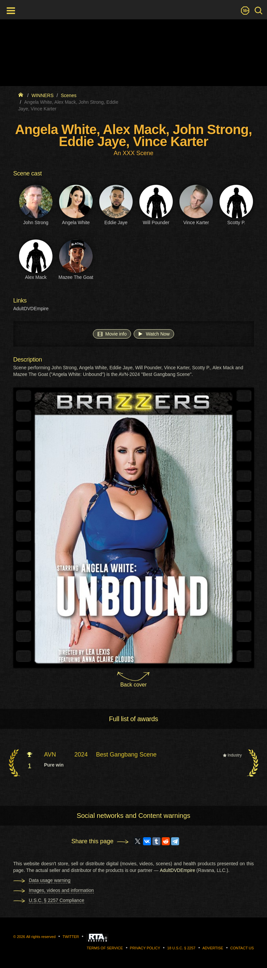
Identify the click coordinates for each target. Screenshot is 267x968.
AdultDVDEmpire (31, 308)
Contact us (242, 948)
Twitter (70, 937)
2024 (81, 754)
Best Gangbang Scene (126, 754)
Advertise (213, 948)
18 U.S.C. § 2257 (181, 948)
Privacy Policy (145, 948)
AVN (50, 754)
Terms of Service (105, 948)
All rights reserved (40, 937)
